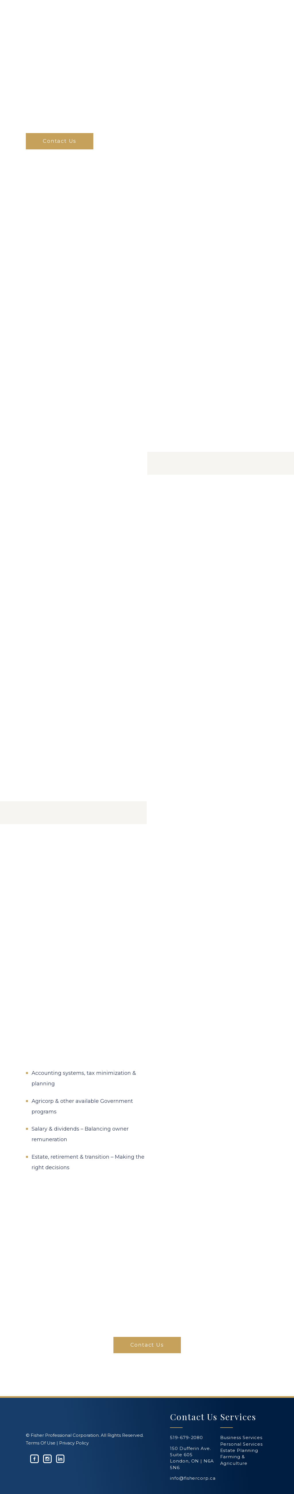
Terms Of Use (40, 1443)
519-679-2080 (186, 1437)
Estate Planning (239, 1450)
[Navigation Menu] (265, 21)
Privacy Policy (74, 1443)
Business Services (241, 1437)
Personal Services (241, 1444)
